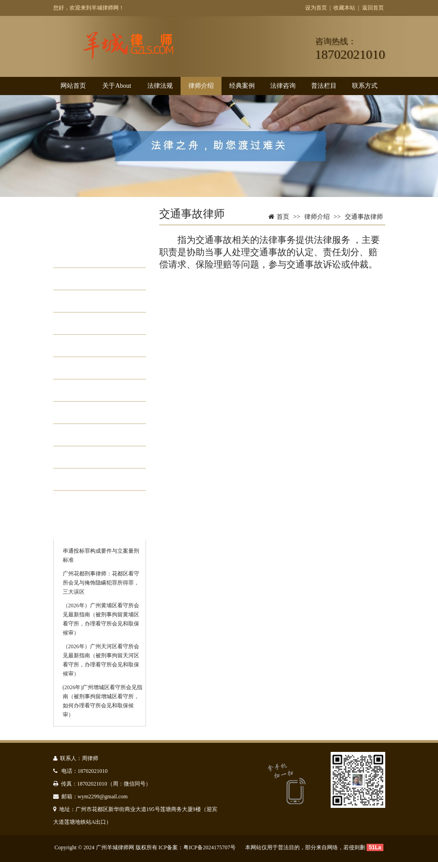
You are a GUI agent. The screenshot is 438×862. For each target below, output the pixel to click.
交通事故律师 (96, 301)
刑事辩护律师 (96, 256)
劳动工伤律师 (96, 323)
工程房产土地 (96, 345)
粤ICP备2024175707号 (209, 847)
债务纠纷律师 (96, 368)
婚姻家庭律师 (96, 278)
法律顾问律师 (96, 390)
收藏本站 (344, 8)
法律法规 (160, 85)
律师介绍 (201, 85)
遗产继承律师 (96, 434)
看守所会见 (91, 479)
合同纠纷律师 (96, 457)
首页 (283, 216)
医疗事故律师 (96, 412)
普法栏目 (324, 85)
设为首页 (316, 8)
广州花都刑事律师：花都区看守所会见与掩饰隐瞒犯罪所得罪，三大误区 (101, 582)
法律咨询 (283, 85)
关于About (116, 85)
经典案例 (242, 85)
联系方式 (365, 85)
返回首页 (373, 8)
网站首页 (73, 85)
